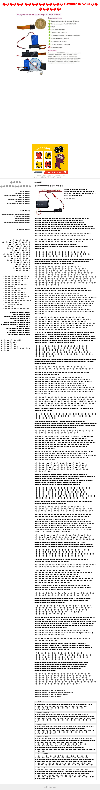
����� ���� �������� (17, 308)
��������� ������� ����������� (53, 692)
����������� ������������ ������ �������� (17, 195)
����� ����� (23, 229)
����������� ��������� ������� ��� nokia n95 (16, 284)
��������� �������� (17, 276)
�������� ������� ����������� (61, 294)
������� (25, 191)
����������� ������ (17, 296)
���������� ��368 (14, 298)
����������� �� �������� (49, 690)
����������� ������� (17, 222)
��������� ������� (18, 203)
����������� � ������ (47, 696)
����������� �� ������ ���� (51, 694)
